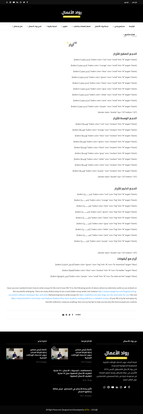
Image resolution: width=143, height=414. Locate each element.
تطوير (65, 26)
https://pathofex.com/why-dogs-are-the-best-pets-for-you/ (104, 295)
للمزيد (125, 379)
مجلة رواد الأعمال (101, 26)
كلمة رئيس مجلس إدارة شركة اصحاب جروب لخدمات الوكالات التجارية (81, 353)
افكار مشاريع (130, 34)
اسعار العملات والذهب (82, 26)
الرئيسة (132, 26)
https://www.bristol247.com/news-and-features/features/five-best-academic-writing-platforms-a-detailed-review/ (60, 298)
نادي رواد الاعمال (34, 26)
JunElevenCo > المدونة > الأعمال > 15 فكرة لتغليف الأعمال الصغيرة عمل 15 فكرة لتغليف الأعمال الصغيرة (72, 373)
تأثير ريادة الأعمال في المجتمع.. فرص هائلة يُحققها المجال (72, 390)
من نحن (134, 2)
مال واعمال (18, 26)
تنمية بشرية (52, 26)
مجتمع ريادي (119, 26)
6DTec (86, 410)
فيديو (126, 2)
